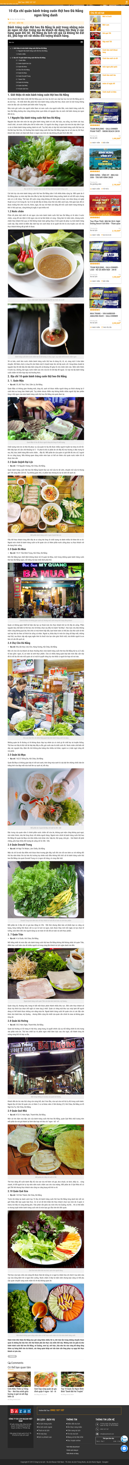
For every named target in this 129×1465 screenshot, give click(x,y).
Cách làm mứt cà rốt (110, 58)
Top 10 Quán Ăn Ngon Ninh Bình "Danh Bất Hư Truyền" (72, 1390)
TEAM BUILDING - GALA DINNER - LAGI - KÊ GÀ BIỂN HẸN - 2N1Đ (104, 268)
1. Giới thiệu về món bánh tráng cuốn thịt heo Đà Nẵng (29, 48)
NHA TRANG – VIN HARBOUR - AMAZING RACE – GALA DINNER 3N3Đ (104, 316)
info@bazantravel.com (107, 1434)
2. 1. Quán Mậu (21, 60)
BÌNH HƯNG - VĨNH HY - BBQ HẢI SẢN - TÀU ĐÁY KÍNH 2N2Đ (104, 176)
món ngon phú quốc (109, 67)
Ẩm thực (12, 19)
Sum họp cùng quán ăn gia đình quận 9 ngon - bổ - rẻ (45, 1390)
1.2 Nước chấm (21, 54)
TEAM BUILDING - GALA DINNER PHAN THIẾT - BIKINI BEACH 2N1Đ (105, 129)
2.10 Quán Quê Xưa (22, 89)
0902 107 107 (104, 1429)
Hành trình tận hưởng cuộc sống (9, 4)
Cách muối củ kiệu (109, 92)
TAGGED (12, 1356)
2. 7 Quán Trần (20, 79)
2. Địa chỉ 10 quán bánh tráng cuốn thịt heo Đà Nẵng (28, 58)
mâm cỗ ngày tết (108, 83)
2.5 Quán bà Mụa (21, 73)
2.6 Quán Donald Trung (23, 76)
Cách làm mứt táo (109, 75)
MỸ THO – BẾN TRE (16, 23)
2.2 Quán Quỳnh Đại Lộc (23, 63)
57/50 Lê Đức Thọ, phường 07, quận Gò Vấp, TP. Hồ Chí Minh (109, 1424)
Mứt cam (105, 25)
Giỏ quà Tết (106, 33)
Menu (126, 4)
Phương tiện (93, 136)
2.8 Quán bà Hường (22, 82)
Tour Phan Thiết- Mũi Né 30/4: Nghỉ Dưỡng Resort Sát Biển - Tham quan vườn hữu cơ (105, 223)
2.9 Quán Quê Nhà (21, 85)
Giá (120, 136)
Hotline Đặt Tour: (44, 1410)
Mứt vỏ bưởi (107, 16)
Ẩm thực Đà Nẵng (20, 19)
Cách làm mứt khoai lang (110, 51)
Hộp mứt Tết (107, 41)
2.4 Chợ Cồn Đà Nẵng (22, 70)
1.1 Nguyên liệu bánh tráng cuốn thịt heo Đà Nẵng (31, 51)
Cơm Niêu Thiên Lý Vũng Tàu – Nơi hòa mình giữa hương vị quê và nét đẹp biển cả (18, 1393)
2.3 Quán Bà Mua (21, 67)
